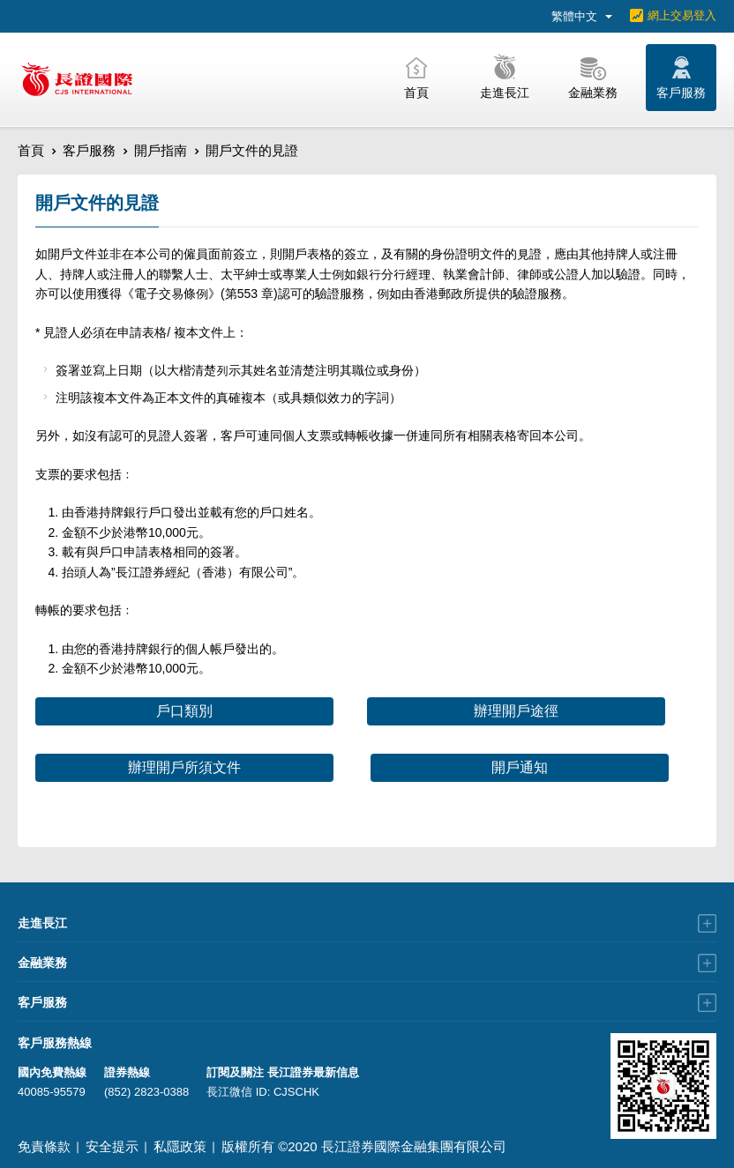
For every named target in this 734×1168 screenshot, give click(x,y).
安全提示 (112, 1146)
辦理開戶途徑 (516, 710)
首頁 (31, 150)
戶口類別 (184, 710)
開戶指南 (160, 150)
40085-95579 (52, 1091)
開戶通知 (519, 767)
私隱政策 (180, 1146)
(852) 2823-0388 (146, 1091)
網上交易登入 (682, 15)
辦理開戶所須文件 (184, 767)
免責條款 (44, 1146)
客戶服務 (89, 150)
